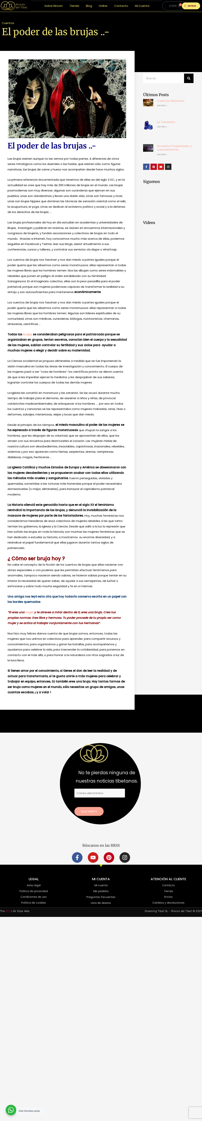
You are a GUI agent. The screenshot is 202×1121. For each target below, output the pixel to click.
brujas (27, 334)
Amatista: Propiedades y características (174, 148)
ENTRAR (190, 5)
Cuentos (8, 23)
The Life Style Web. (15, 911)
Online (103, 6)
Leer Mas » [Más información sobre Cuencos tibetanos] (162, 105)
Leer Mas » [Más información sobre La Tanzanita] (162, 126)
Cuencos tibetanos (170, 101)
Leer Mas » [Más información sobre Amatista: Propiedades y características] (162, 154)
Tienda (74, 6)
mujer (29, 612)
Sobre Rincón (53, 6)
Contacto (121, 6)
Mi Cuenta (142, 6)
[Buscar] (189, 78)
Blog (89, 6)
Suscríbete (89, 811)
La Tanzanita (166, 122)
